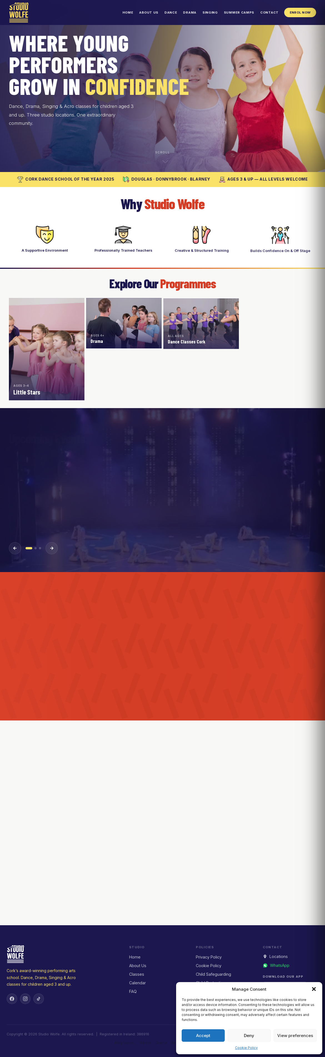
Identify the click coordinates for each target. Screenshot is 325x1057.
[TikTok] (38, 998)
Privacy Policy (209, 957)
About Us (148, 12)
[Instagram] (25, 998)
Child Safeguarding (213, 974)
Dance (170, 12)
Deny (249, 1035)
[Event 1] (29, 548)
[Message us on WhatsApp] (276, 965)
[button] (314, 989)
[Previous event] (15, 548)
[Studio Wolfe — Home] (19, 12)
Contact (269, 12)
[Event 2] (35, 548)
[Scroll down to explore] (162, 156)
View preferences (295, 1035)
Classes (136, 974)
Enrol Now (300, 12)
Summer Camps (239, 12)
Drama (189, 12)
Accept (203, 1035)
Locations (275, 956)
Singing (210, 12)
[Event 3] (40, 548)
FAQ (133, 991)
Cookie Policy (246, 1048)
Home (127, 12)
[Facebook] (12, 998)
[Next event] (52, 548)
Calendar (137, 982)
